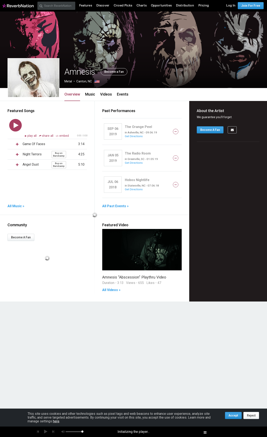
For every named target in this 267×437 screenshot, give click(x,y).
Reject (251, 415)
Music (90, 94)
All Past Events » (115, 206)
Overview (72, 94)
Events (122, 94)
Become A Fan (21, 237)
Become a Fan (114, 71)
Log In (230, 5)
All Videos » (111, 290)
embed (62, 136)
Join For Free (250, 5)
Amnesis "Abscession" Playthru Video (134, 277)
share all (46, 136)
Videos (106, 94)
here (56, 421)
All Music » (16, 206)
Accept (233, 415)
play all (32, 136)
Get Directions (134, 136)
